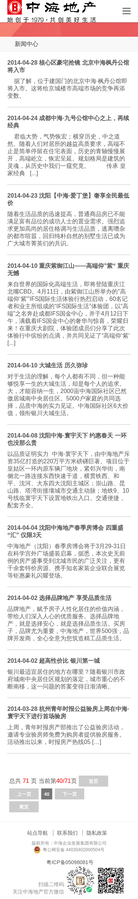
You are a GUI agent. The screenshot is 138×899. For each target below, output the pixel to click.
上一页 (24, 794)
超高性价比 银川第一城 (69, 661)
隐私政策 (96, 833)
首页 (93, 781)
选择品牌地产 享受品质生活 (75, 598)
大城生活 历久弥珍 (63, 365)
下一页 (70, 794)
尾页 (24, 807)
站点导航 (37, 833)
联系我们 (67, 833)
